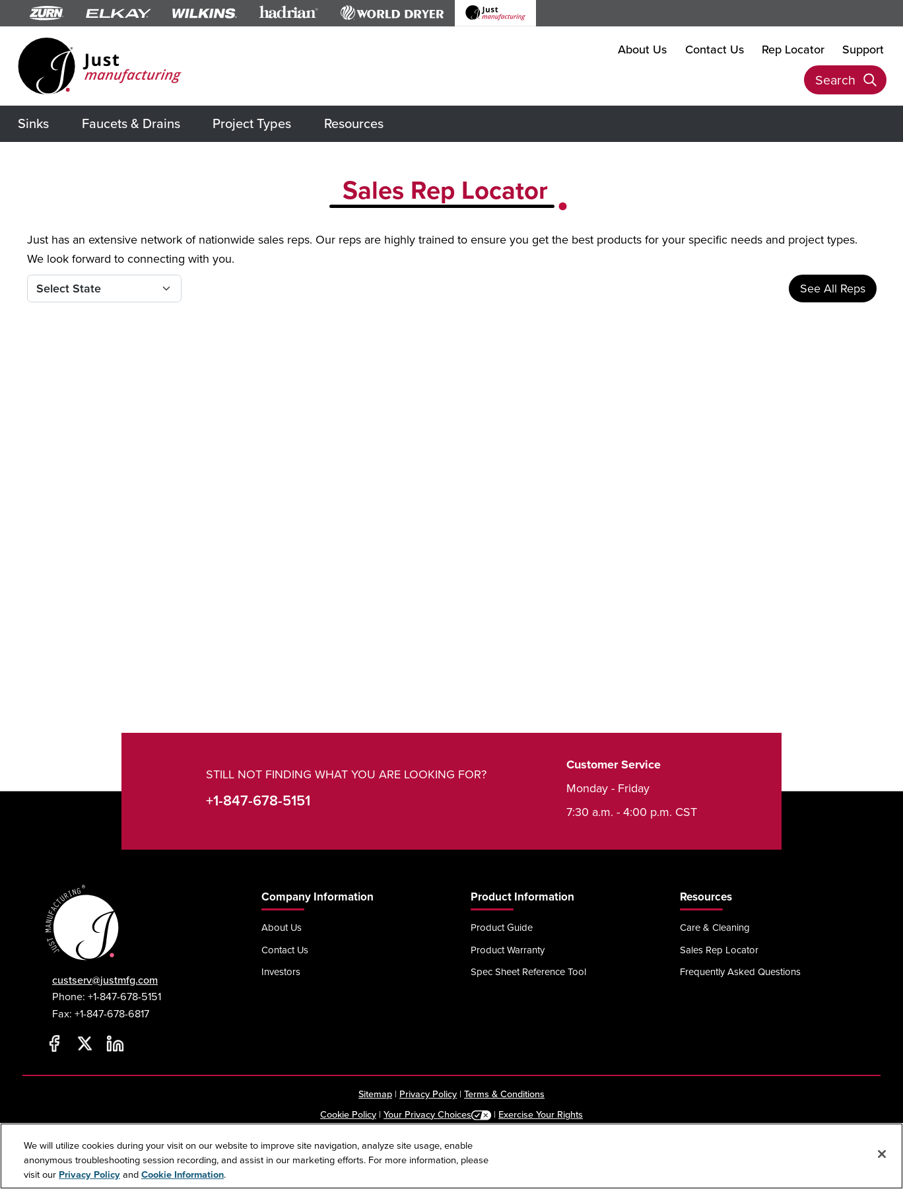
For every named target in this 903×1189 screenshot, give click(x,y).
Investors (280, 971)
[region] (451, 1156)
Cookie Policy (348, 1114)
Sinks (33, 123)
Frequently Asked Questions (740, 971)
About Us (642, 49)
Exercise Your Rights (540, 1114)
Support (863, 49)
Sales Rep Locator (719, 950)
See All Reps (832, 288)
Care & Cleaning (715, 927)
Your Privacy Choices (427, 1114)
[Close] (881, 1154)
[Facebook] (54, 1043)
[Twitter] (84, 1043)
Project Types (252, 123)
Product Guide (502, 927)
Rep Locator (793, 49)
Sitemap (375, 1094)
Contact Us (714, 49)
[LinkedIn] (115, 1043)
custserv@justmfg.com (105, 980)
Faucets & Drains (131, 123)
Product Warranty (508, 950)
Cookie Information (182, 1174)
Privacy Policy (428, 1094)
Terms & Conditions (504, 1094)
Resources (354, 123)
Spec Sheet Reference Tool (528, 971)
